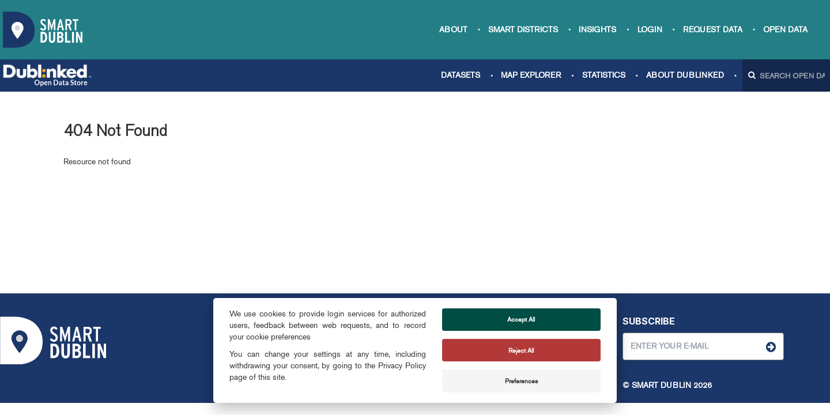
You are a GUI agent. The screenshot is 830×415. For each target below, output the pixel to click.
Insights (597, 30)
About (453, 30)
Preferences (521, 381)
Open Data (785, 30)
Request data (712, 30)
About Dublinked (685, 75)
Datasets (460, 75)
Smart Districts (523, 30)
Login (649, 30)
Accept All (521, 319)
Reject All (521, 350)
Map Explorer (531, 75)
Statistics (603, 75)
